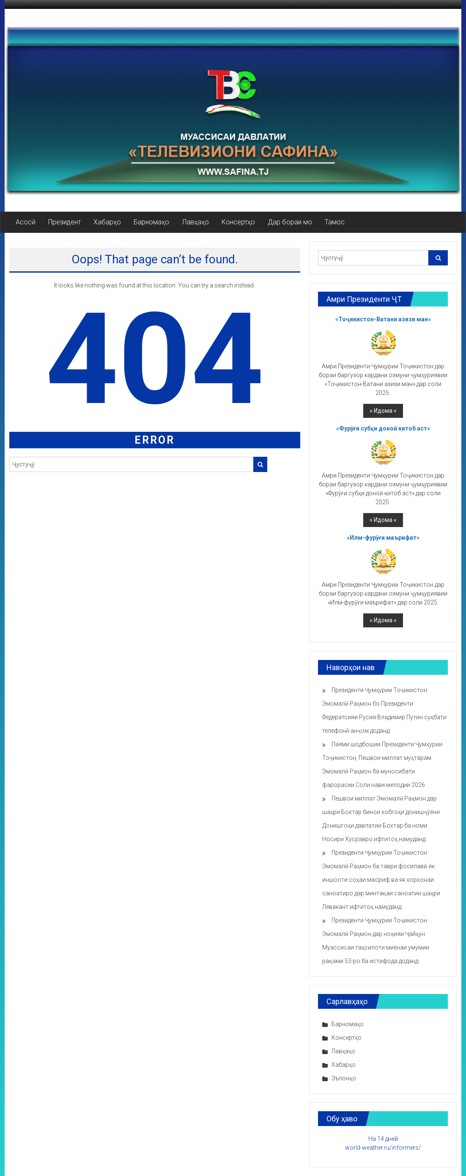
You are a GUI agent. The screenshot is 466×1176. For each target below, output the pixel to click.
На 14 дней (383, 1138)
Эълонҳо (344, 1078)
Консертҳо (238, 222)
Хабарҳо (107, 222)
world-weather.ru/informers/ (383, 1147)
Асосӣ (26, 222)
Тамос (335, 222)
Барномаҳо (151, 222)
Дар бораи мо (290, 222)
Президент (64, 222)
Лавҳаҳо (195, 222)
